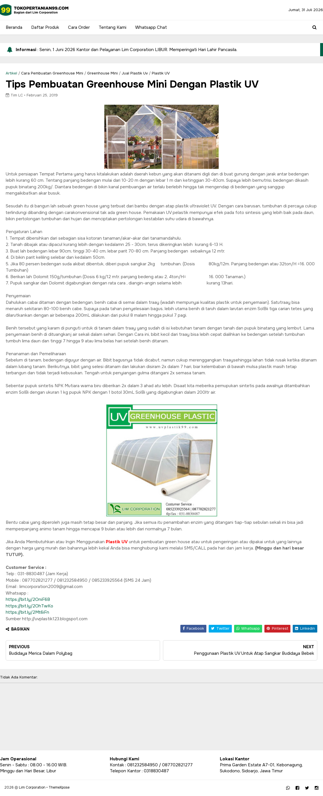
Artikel (11, 73)
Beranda (14, 27)
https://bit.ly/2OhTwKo (29, 606)
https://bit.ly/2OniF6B (28, 599)
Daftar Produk (45, 27)
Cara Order (79, 27)
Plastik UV (161, 73)
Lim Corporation (32, 787)
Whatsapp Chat (151, 27)
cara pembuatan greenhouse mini (52, 73)
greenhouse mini (102, 73)
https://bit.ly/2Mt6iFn (27, 612)
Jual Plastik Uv (135, 73)
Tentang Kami (112, 27)
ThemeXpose (59, 787)
